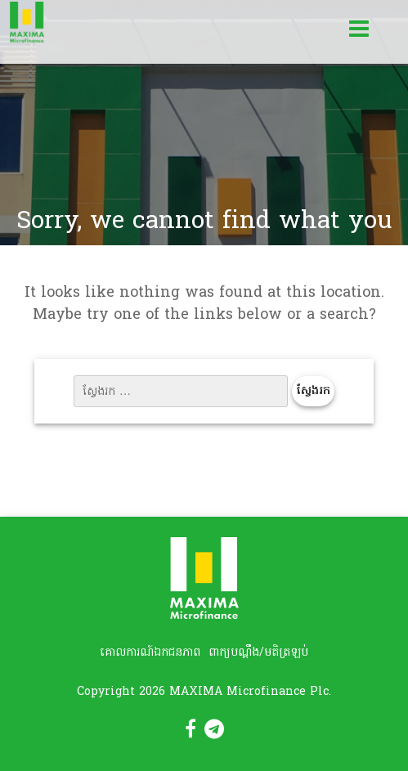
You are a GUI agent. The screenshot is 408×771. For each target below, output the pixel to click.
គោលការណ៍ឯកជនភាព (150, 652)
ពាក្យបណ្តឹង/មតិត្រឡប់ (258, 652)
